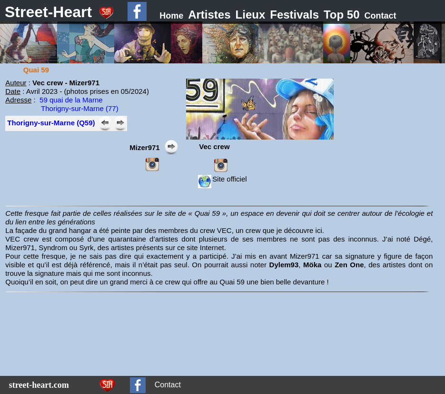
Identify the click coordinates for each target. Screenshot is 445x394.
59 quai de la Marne (71, 100)
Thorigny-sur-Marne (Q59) (51, 123)
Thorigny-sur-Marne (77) (80, 108)
